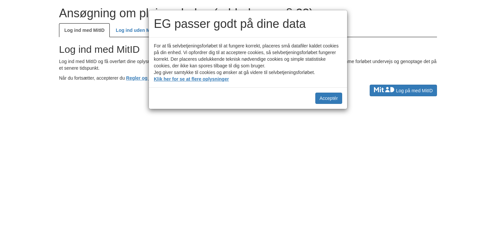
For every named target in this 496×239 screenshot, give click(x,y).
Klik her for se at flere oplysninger (191, 79)
